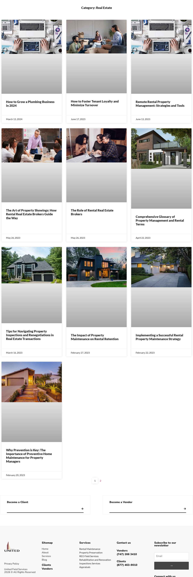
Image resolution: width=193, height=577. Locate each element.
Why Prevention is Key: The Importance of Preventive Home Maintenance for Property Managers (29, 455)
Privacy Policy (11, 563)
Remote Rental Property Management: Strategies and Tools (160, 103)
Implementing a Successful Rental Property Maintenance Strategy (159, 337)
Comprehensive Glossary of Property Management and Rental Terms (160, 220)
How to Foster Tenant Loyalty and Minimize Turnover (95, 103)
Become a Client (17, 502)
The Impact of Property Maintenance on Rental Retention (95, 337)
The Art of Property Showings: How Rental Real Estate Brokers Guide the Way (31, 214)
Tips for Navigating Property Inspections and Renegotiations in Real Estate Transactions (30, 335)
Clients (46, 565)
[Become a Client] (82, 509)
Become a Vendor (120, 502)
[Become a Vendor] (185, 509)
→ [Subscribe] (171, 565)
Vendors (47, 569)
